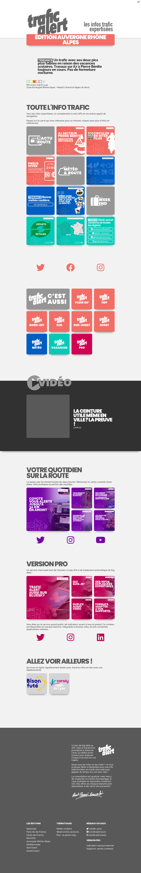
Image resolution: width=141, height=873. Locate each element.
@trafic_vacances (100, 233)
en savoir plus (40, 204)
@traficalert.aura (96, 832)
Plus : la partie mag (66, 835)
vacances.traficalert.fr (100, 229)
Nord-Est (30, 838)
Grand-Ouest (32, 851)
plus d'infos (32, 443)
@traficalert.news (100, 241)
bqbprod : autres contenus (99, 848)
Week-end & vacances (67, 832)
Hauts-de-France (35, 835)
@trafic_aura (94, 828)
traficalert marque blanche (100, 845)
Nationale (31, 828)
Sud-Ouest (31, 847)
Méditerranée (33, 844)
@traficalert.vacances (100, 237)
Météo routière (64, 828)
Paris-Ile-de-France (36, 832)
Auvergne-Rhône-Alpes (38, 841)
